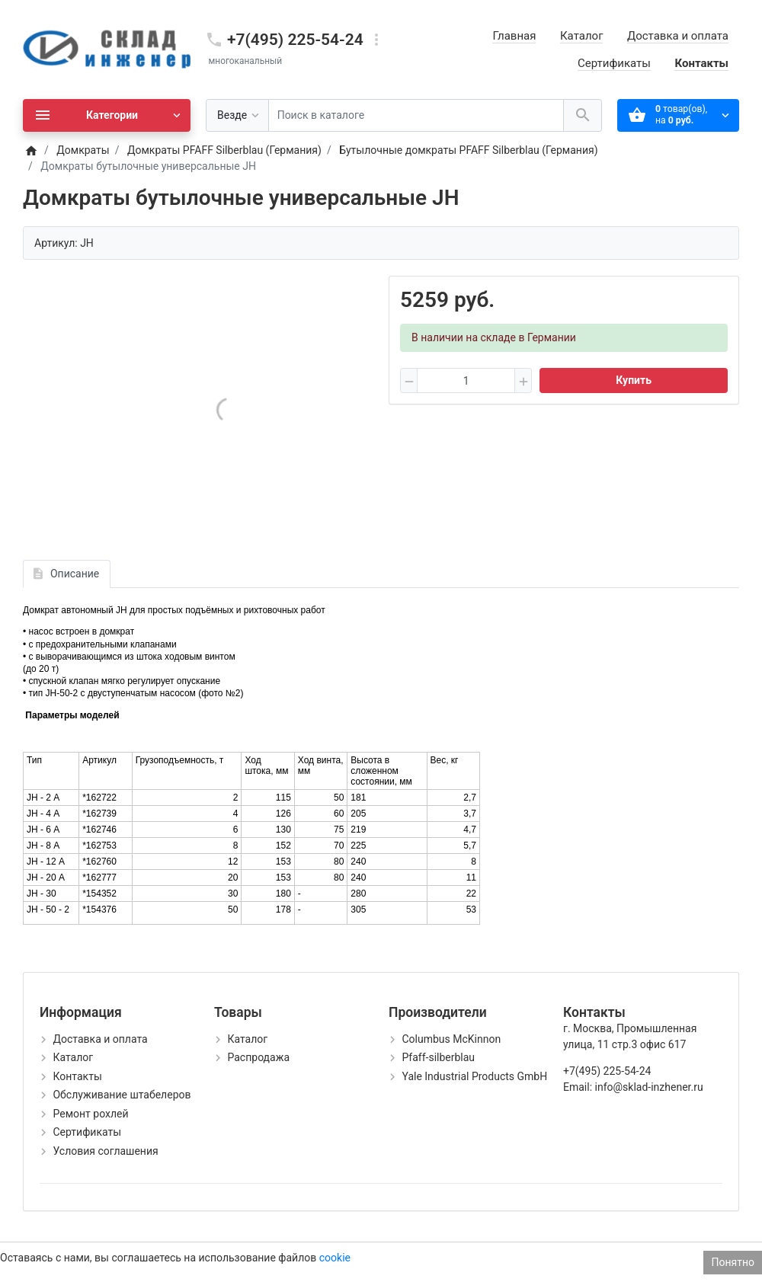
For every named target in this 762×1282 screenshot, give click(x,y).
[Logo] (106, 49)
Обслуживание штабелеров (121, 1095)
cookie (335, 1258)
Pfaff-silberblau (438, 1057)
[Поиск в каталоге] (416, 115)
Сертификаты (614, 63)
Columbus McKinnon (451, 1039)
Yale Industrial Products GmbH (474, 1076)
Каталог (581, 36)
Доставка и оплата (677, 36)
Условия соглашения (105, 1151)
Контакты (701, 63)
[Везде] (237, 115)
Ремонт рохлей (90, 1114)
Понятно (732, 1262)
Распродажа (258, 1057)
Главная (514, 36)
